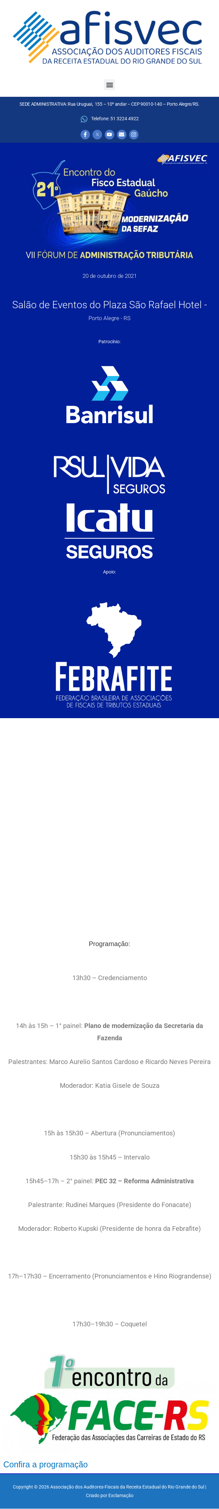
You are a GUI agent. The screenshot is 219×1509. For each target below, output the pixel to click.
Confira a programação (45, 1464)
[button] (109, 84)
